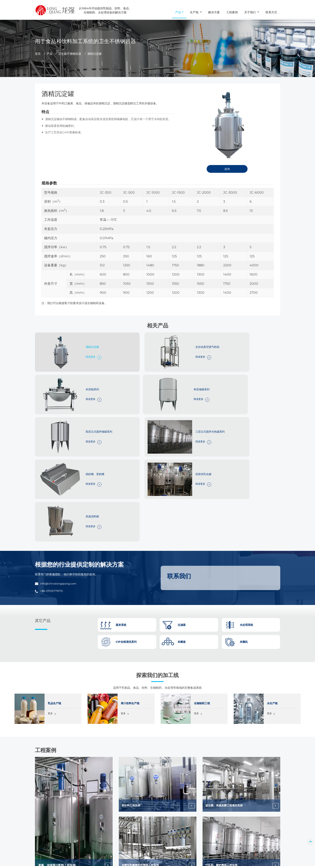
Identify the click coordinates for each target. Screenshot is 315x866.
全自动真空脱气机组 (170, 344)
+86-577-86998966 (34, 833)
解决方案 (214, 12)
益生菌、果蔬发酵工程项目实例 (226, 697)
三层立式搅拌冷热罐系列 (256, 378)
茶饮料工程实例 (132, 697)
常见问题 (248, 815)
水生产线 (272, 595)
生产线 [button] (194, 12)
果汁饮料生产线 (131, 595)
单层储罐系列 (82, 378)
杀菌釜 (101, 797)
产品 (49, 53)
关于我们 (248, 809)
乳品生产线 (55, 595)
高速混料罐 (248, 412)
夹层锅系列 (248, 344)
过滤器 (101, 821)
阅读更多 (79, 354)
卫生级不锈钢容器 (69, 53)
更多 (50, 605)
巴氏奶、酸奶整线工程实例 (223, 757)
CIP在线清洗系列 (107, 833)
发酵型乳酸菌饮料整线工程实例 (142, 757)
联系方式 (271, 12)
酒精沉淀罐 (81, 344)
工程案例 (232, 12)
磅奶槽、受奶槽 (84, 412)
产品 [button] (178, 12)
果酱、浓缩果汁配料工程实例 (56, 757)
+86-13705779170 (52, 483)
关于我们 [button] (250, 12)
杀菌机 (101, 803)
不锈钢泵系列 (105, 839)
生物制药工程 (202, 595)
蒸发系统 (102, 815)
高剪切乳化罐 (165, 412)
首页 (38, 53)
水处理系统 (103, 827)
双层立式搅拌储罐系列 (171, 378)
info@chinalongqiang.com (60, 475)
